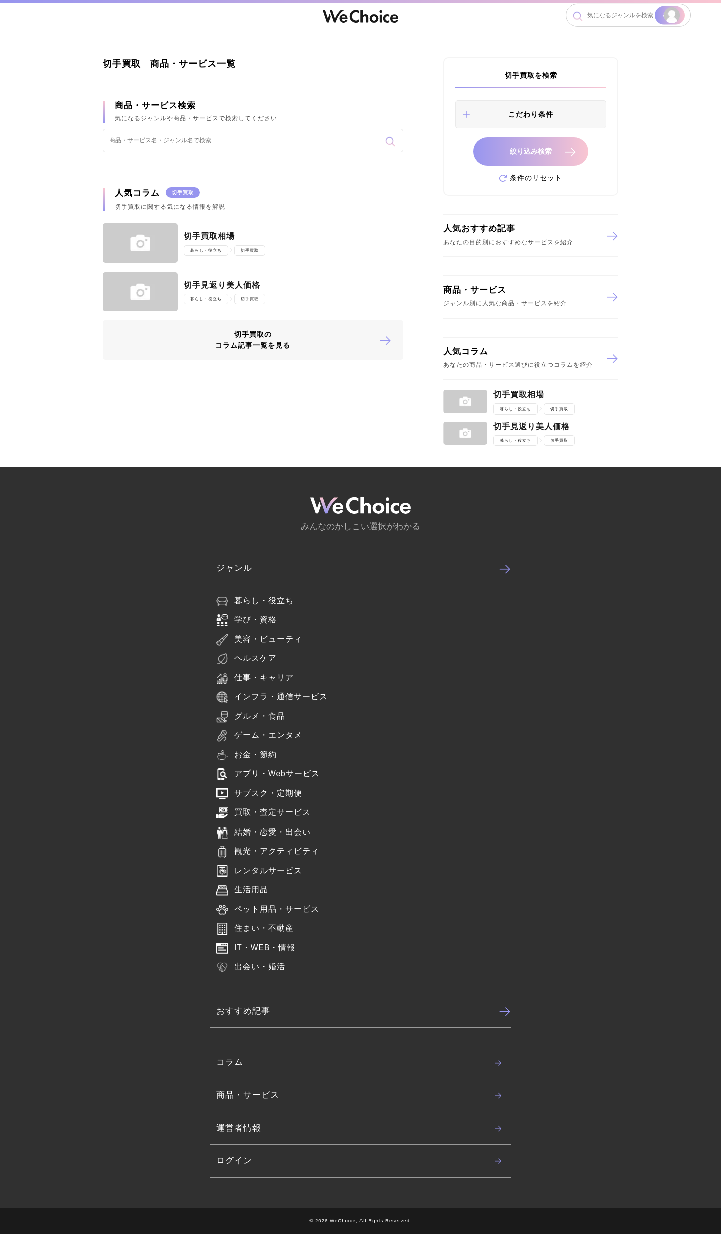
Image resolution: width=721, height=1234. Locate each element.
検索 (670, 15)
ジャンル (363, 569)
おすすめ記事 (363, 1011)
